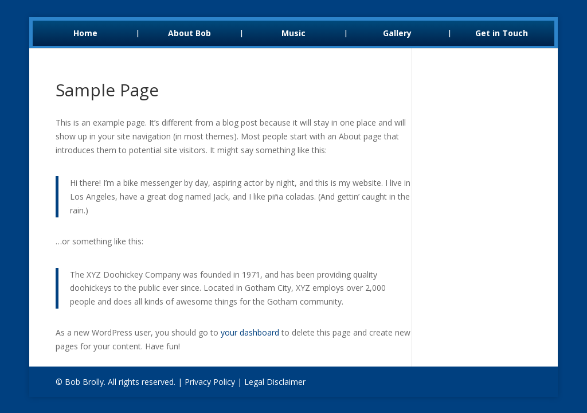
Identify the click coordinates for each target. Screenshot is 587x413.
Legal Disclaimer (275, 381)
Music (293, 33)
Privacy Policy (210, 381)
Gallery (397, 33)
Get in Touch (501, 33)
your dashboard (250, 332)
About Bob (189, 33)
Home (85, 33)
